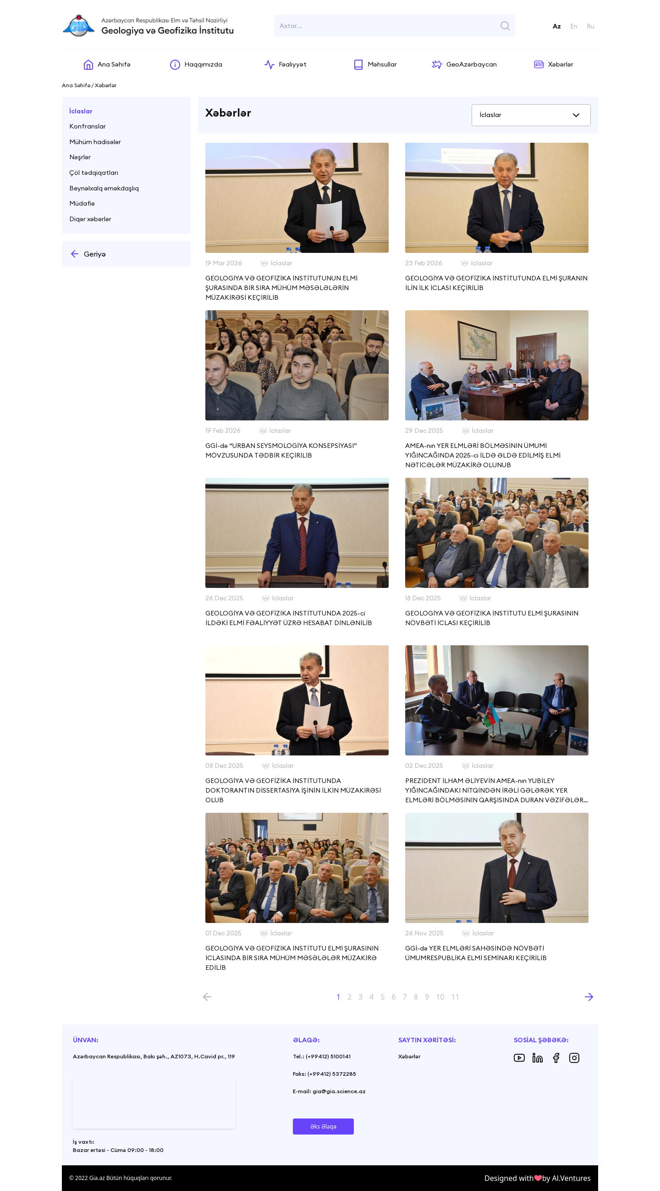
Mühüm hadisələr (95, 142)
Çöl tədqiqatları (93, 172)
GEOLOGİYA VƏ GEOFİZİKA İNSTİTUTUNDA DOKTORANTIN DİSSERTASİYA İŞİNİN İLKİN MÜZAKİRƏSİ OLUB (293, 790)
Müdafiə (82, 203)
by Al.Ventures (566, 1178)
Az (557, 26)
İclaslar (81, 111)
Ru (590, 26)
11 (455, 997)
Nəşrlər (80, 157)
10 (440, 997)
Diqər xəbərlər (90, 219)
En (574, 26)
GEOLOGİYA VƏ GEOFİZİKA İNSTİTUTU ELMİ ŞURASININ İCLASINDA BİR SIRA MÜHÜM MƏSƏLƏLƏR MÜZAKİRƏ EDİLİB (292, 958)
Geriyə (87, 253)
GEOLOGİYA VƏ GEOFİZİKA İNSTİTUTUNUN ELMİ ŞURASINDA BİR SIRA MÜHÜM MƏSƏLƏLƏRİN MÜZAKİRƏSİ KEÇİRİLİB (281, 288)
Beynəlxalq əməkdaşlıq (104, 188)
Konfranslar (87, 126)
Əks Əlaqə (323, 1126)
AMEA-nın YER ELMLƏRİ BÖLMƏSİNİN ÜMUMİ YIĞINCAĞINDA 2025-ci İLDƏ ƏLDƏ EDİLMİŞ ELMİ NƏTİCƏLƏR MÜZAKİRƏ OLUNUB (483, 455)
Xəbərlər (409, 1056)
